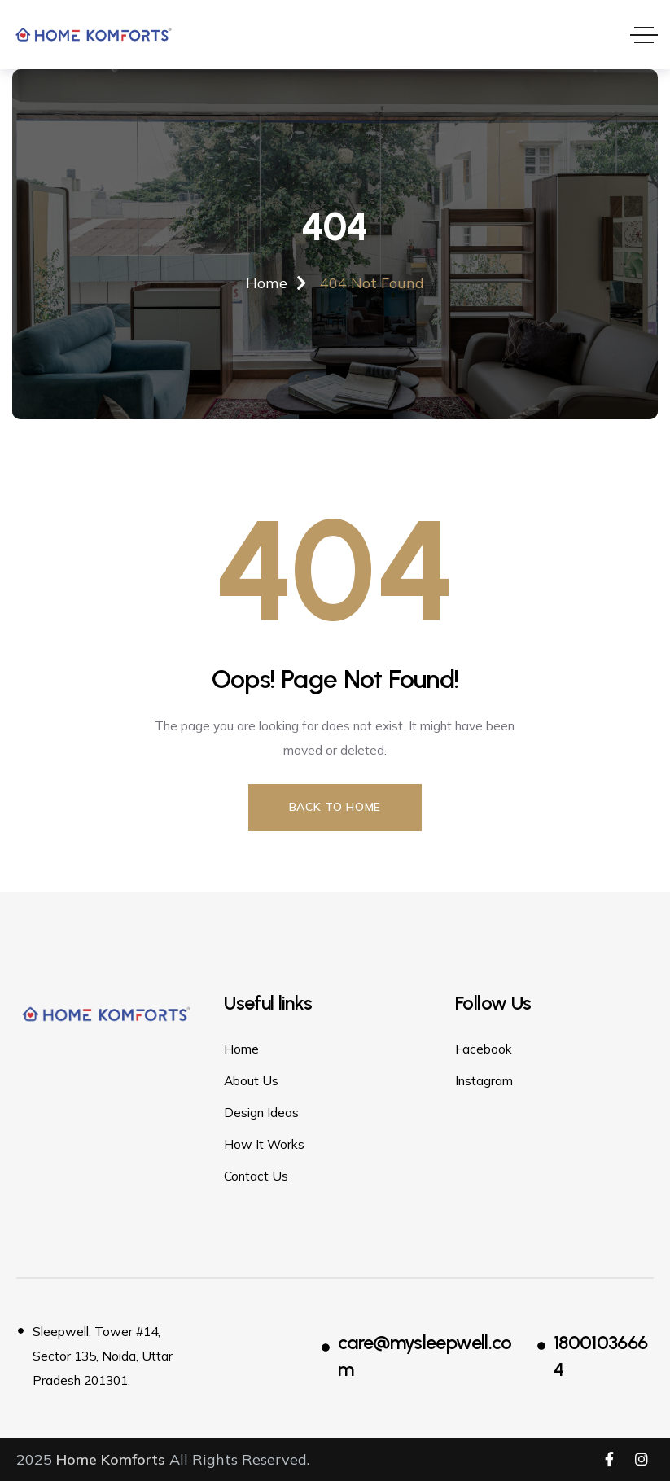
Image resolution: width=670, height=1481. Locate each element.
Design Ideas (261, 1111)
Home (241, 1048)
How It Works (264, 1143)
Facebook (483, 1048)
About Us (251, 1079)
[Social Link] (609, 1459)
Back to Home (335, 806)
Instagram (484, 1079)
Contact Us (256, 1175)
